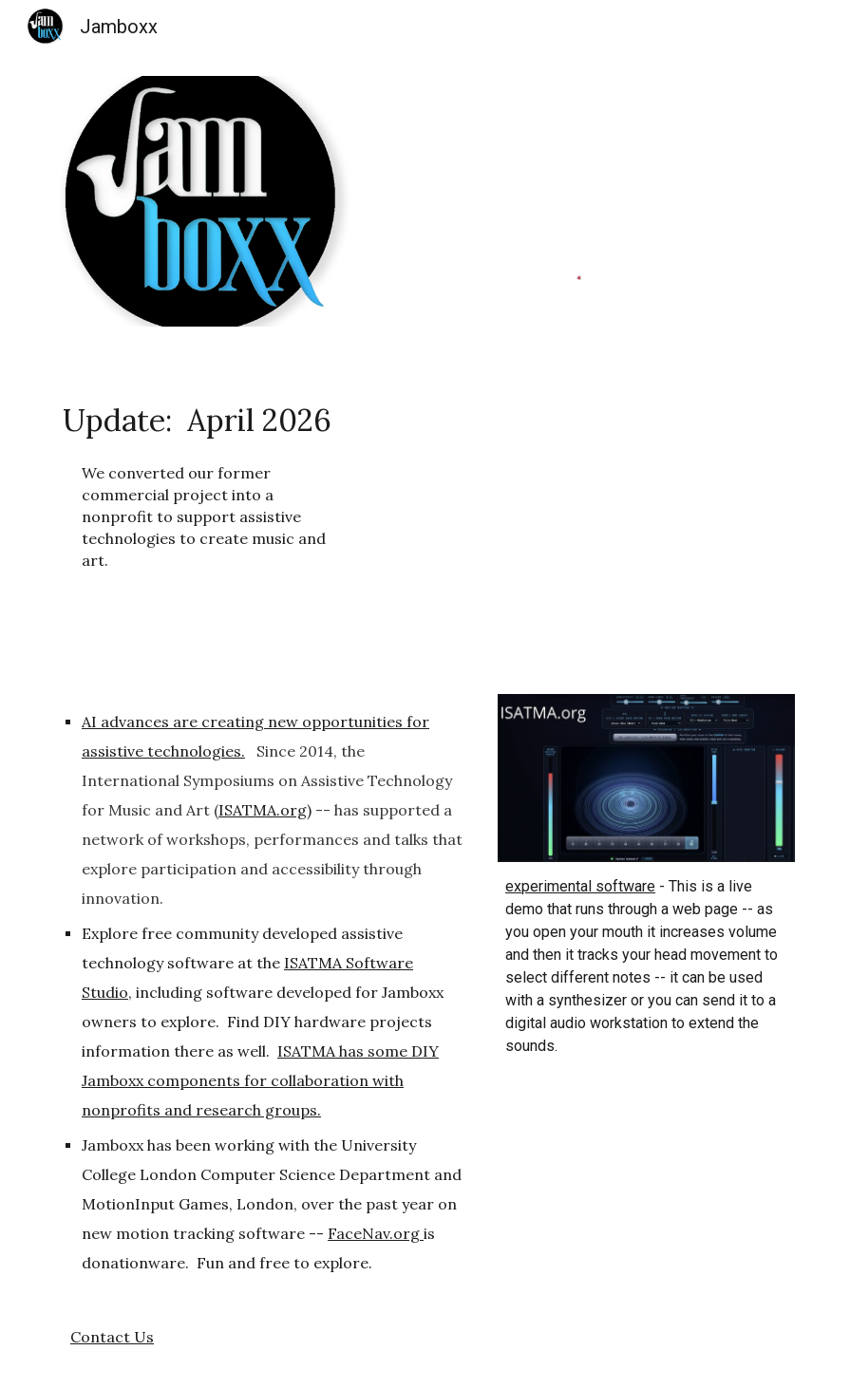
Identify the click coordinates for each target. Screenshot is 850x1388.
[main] (203, 483)
